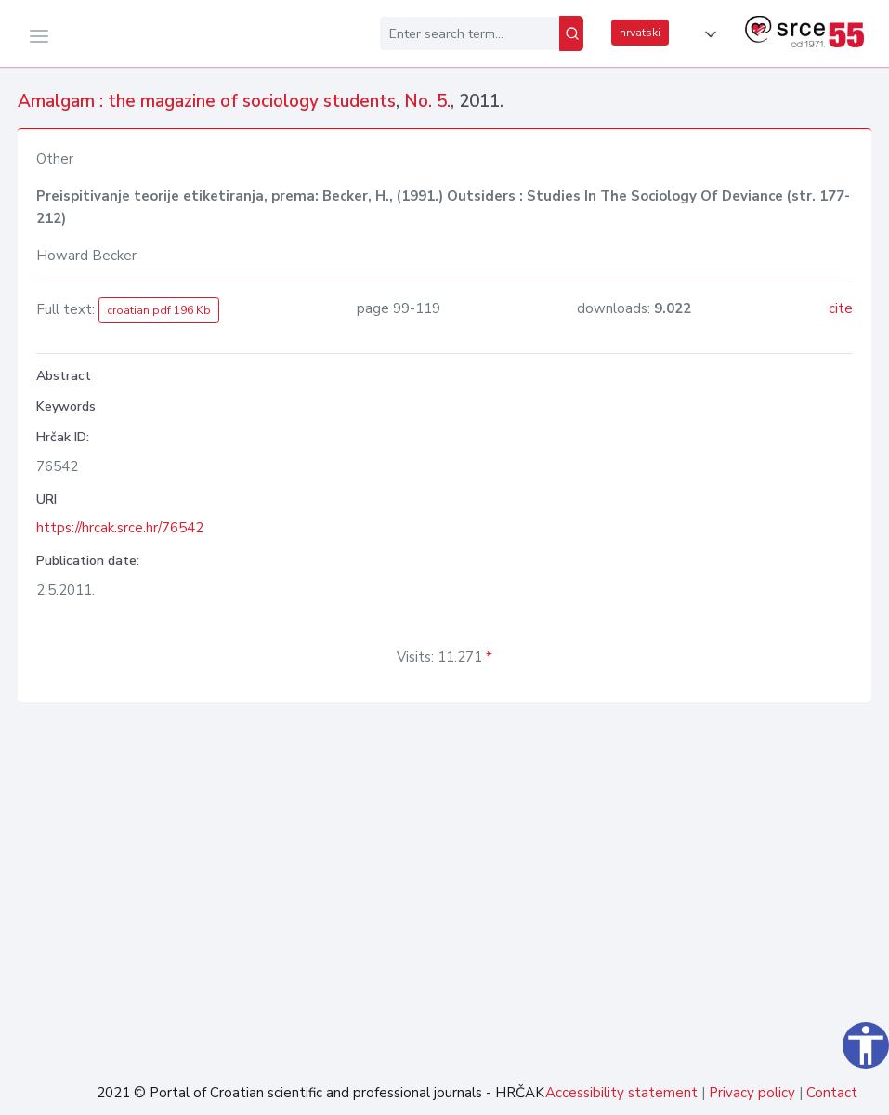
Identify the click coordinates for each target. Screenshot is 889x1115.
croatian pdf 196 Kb (159, 310)
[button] (707, 34)
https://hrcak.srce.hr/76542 (119, 527)
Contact (831, 1092)
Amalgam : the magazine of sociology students (207, 101)
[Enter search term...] (469, 33)
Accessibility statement (621, 1092)
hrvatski (640, 32)
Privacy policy (752, 1092)
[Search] (571, 33)
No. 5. (427, 101)
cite (841, 308)
